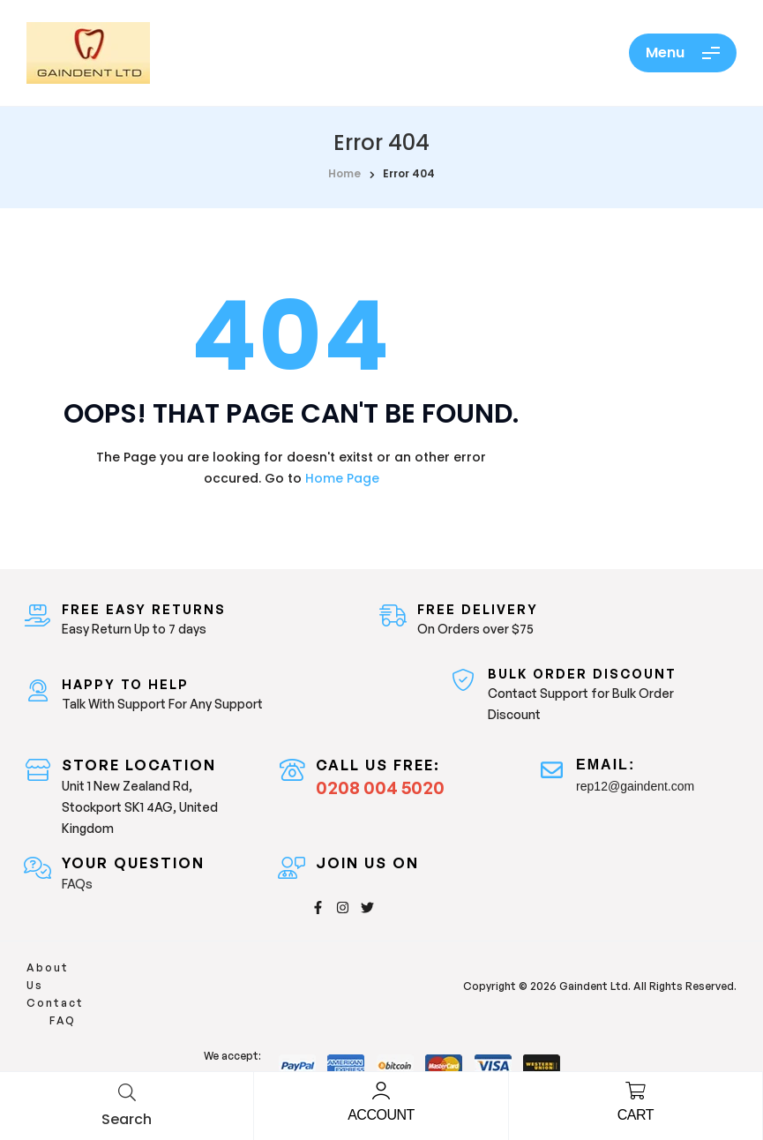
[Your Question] (37, 868)
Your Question (133, 863)
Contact (133, 975)
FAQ (189, 975)
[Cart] (635, 1090)
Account (381, 1114)
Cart (635, 1114)
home (344, 173)
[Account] (381, 1090)
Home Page (342, 478)
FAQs (77, 883)
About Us (58, 975)
